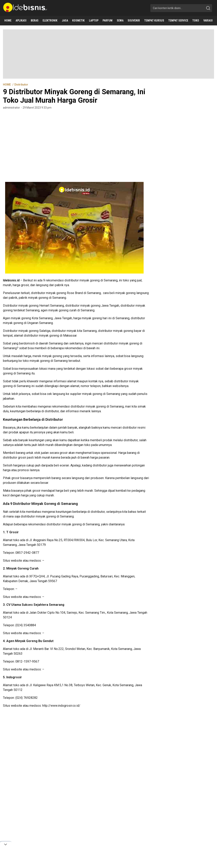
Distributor (21, 84)
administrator (11, 107)
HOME (7, 84)
